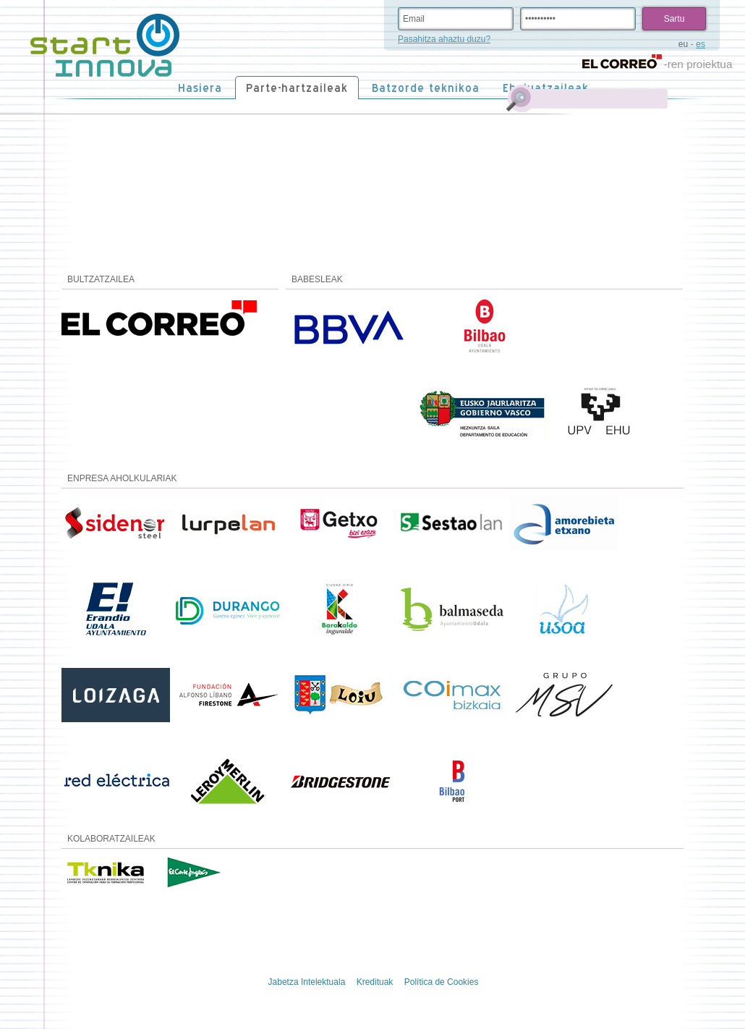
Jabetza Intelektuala (307, 982)
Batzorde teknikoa (426, 88)
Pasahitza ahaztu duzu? (444, 39)
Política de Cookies (441, 982)
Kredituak (375, 982)
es (700, 44)
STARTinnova (105, 45)
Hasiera (200, 88)
